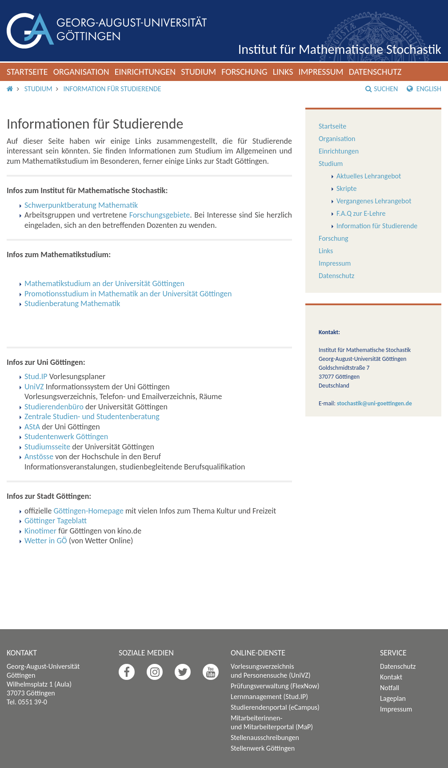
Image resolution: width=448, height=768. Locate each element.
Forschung (244, 71)
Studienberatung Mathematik (72, 303)
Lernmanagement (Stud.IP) (269, 696)
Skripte (346, 188)
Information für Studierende (112, 89)
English (424, 89)
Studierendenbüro (54, 407)
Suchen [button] (381, 89)
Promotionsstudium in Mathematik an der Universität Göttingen (128, 294)
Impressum (320, 71)
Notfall (389, 687)
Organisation (81, 71)
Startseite (27, 71)
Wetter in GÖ (45, 541)
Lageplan (393, 698)
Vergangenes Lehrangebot (373, 201)
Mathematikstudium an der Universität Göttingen (104, 283)
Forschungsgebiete (159, 215)
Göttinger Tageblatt (55, 520)
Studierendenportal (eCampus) (275, 707)
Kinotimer (40, 531)
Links (283, 71)
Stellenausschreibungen (265, 737)
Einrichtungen (145, 71)
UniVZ (34, 387)
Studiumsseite (47, 447)
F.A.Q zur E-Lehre (360, 213)
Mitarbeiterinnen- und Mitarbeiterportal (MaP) (272, 722)
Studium (198, 71)
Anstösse (38, 456)
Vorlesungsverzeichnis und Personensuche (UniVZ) (271, 670)
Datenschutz (375, 71)
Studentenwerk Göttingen (66, 436)
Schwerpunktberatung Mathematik (81, 205)
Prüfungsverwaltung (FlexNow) (275, 686)
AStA (32, 427)
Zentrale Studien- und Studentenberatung (92, 416)
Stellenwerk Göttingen (263, 748)
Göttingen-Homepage (89, 511)
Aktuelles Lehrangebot (368, 176)
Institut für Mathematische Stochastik (339, 49)
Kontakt (391, 677)
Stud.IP (36, 376)
